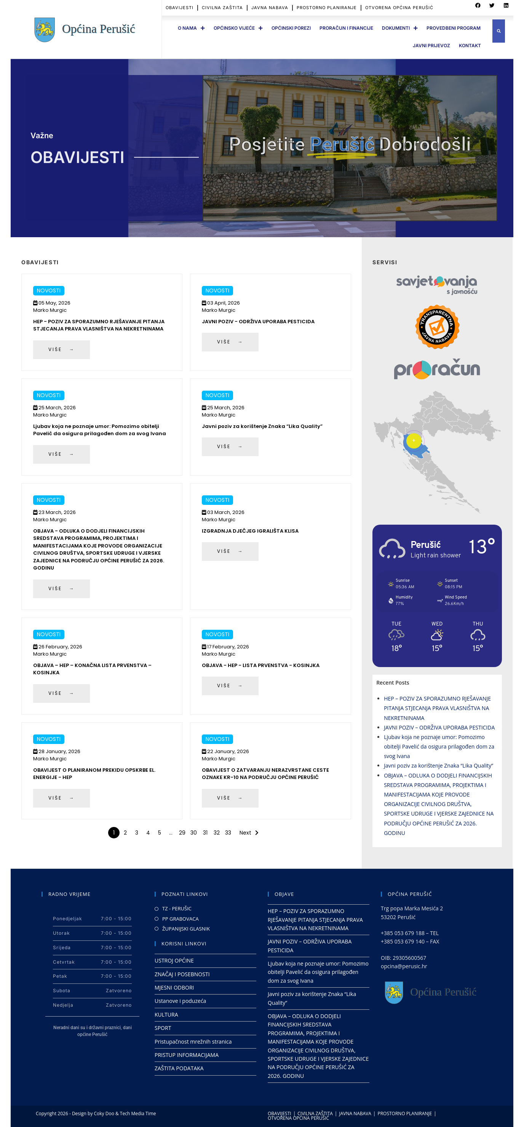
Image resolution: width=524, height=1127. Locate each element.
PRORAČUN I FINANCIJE (346, 28)
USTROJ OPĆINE (174, 960)
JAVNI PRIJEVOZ (431, 45)
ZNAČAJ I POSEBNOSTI (182, 974)
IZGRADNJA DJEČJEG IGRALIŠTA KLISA (250, 531)
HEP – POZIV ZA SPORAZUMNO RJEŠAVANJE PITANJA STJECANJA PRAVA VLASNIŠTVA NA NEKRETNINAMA (437, 708)
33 (228, 832)
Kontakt (470, 45)
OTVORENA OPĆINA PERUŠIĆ (298, 1118)
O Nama (191, 28)
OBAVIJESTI (279, 1113)
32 (217, 832)
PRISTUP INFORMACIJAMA (187, 1054)
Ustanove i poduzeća (180, 1000)
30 (193, 832)
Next (245, 832)
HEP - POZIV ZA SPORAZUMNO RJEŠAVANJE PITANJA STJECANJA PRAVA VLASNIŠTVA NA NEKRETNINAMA (99, 325)
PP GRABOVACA (180, 918)
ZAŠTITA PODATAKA (179, 1068)
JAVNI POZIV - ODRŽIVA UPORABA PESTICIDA (258, 321)
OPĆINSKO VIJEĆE (238, 28)
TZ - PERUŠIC (177, 908)
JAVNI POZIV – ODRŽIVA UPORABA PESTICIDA (439, 727)
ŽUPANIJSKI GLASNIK (186, 928)
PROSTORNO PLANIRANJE (404, 1113)
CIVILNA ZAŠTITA (315, 1113)
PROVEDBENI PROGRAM (454, 28)
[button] (498, 31)
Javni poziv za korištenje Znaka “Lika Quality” (262, 426)
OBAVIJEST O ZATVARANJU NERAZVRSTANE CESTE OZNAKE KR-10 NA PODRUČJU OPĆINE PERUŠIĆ (265, 773)
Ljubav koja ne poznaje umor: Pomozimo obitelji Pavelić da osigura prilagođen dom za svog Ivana (99, 430)
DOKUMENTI (400, 28)
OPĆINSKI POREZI (291, 28)
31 (205, 832)
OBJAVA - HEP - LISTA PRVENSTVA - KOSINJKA (261, 665)
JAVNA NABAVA (355, 1113)
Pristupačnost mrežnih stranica (193, 1041)
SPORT (163, 1027)
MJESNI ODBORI (174, 987)
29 (182, 832)
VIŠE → (61, 349)
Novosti (49, 290)
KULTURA (166, 1014)
